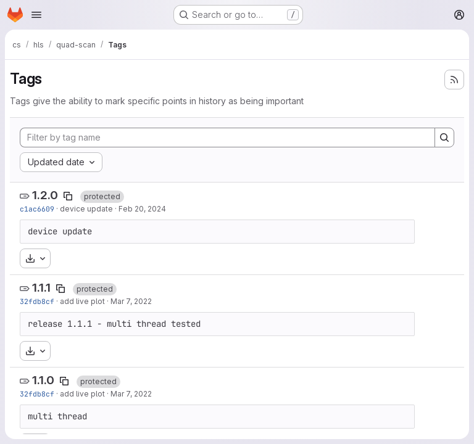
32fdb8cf (37, 301)
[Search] (444, 137)
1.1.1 (41, 288)
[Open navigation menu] (36, 15)
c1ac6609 (37, 208)
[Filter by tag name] (227, 137)
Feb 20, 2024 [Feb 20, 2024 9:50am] (142, 208)
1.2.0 (45, 195)
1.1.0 (43, 380)
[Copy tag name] (67, 196)
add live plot (82, 301)
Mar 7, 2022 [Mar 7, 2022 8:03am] (131, 301)
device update (86, 208)
